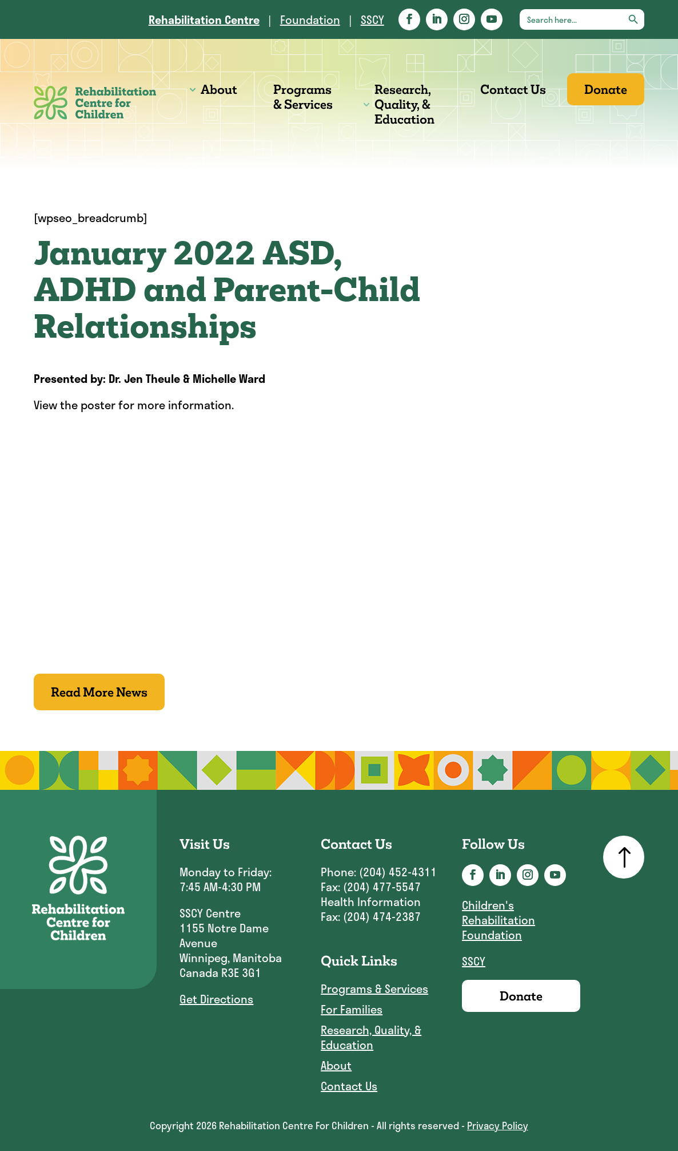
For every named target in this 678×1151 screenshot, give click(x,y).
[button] (409, 19)
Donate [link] (605, 89)
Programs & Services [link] (303, 96)
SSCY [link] (372, 19)
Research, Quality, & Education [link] (404, 104)
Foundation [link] (310, 19)
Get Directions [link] (216, 998)
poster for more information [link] (156, 404)
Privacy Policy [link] (497, 1125)
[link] (204, 19)
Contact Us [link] (513, 89)
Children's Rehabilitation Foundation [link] (498, 919)
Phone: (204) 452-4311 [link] (379, 871)
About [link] (219, 89)
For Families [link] (351, 1010)
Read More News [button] (99, 692)
